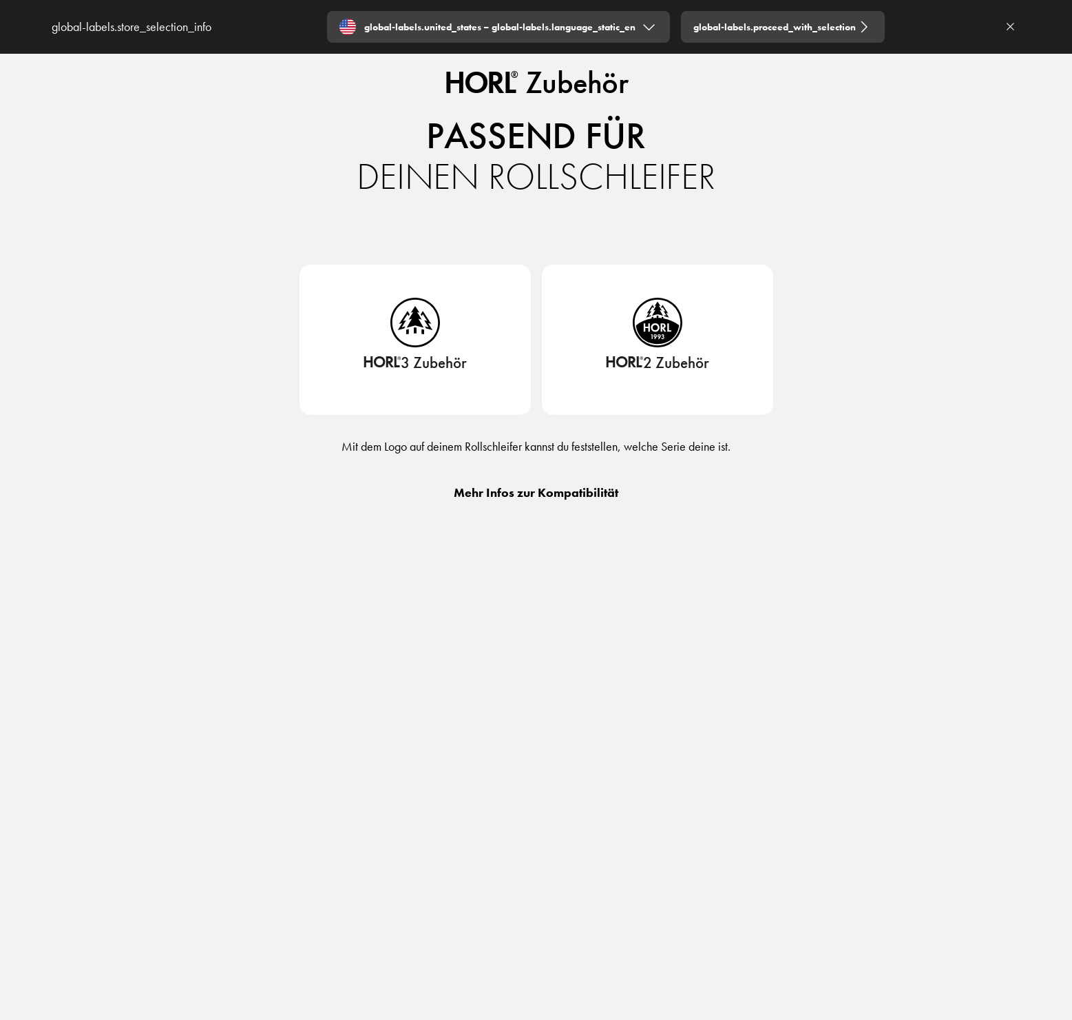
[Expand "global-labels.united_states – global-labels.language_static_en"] (498, 27)
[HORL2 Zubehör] (657, 367)
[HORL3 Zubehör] (415, 367)
